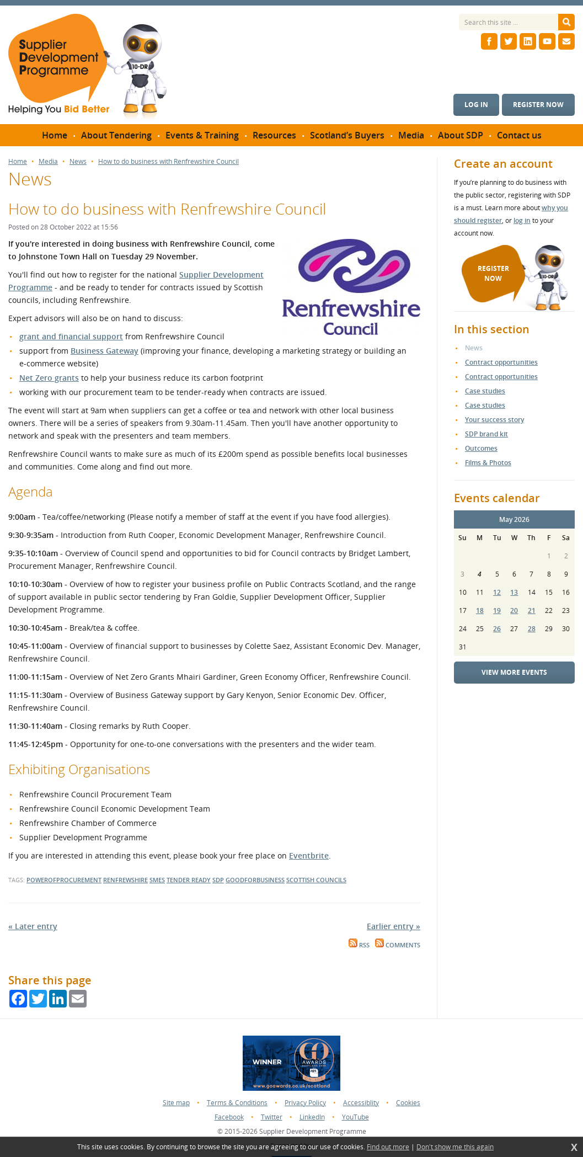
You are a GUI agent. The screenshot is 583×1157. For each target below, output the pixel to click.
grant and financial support (71, 336)
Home (17, 161)
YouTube (355, 1117)
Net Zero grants (49, 377)
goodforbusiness (255, 880)
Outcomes (481, 448)
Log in (476, 104)
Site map (176, 1102)
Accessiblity (361, 1102)
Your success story (494, 419)
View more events (514, 672)
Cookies (408, 1102)
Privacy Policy (305, 1102)
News (78, 161)
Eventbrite (309, 855)
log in (522, 220)
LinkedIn (312, 1117)
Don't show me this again (455, 1147)
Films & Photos (488, 462)
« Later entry (32, 926)
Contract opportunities (501, 362)
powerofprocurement (63, 880)
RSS (359, 945)
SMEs (157, 880)
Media (48, 161)
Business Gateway (104, 350)
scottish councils (316, 880)
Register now (538, 104)
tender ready (189, 880)
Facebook (229, 1117)
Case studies (485, 391)
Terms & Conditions (237, 1102)
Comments (397, 945)
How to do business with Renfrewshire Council (168, 161)
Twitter (271, 1117)
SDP (218, 880)
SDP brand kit (486, 434)
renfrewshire (125, 880)
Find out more (388, 1147)
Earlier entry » (393, 926)
